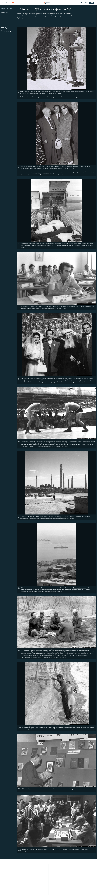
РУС (86, 2)
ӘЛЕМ (12, 3)
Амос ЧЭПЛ (4, 12)
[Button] (4, 28)
